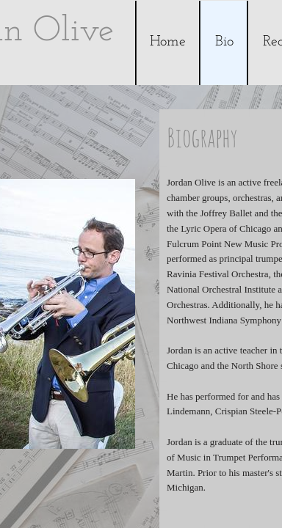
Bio (224, 41)
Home (168, 41)
